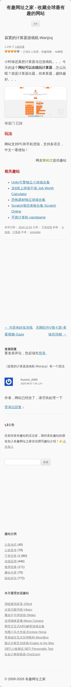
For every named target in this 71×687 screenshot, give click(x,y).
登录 (42, 353)
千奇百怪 (46, 227)
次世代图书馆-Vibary (18, 609)
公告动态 (11, 544)
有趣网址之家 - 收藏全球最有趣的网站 (35, 10)
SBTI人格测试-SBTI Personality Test (29, 648)
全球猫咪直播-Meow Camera (24, 620)
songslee (35, 232)
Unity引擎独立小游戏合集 (30, 182)
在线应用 (11, 561)
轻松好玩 (11, 578)
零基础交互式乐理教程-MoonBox (27, 637)
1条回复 (20, 46)
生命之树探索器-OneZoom (22, 654)
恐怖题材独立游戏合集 (28, 200)
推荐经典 (11, 567)
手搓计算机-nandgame (28, 217)
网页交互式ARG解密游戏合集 (24, 626)
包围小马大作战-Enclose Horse (25, 632)
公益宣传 (11, 550)
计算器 (16, 232)
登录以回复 (13, 407)
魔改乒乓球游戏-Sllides (20, 615)
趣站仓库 (11, 572)
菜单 (36, 23)
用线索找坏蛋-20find (18, 604)
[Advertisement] (35, 498)
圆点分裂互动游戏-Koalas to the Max (29, 643)
